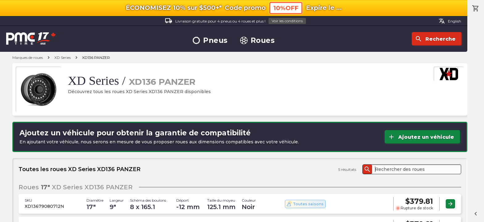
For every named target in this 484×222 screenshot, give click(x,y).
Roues (257, 40)
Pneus (210, 40)
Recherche (435, 39)
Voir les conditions (287, 20)
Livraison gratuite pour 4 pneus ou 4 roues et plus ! (235, 21)
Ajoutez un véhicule (421, 137)
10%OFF (285, 7)
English (450, 21)
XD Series (62, 57)
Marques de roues (27, 57)
